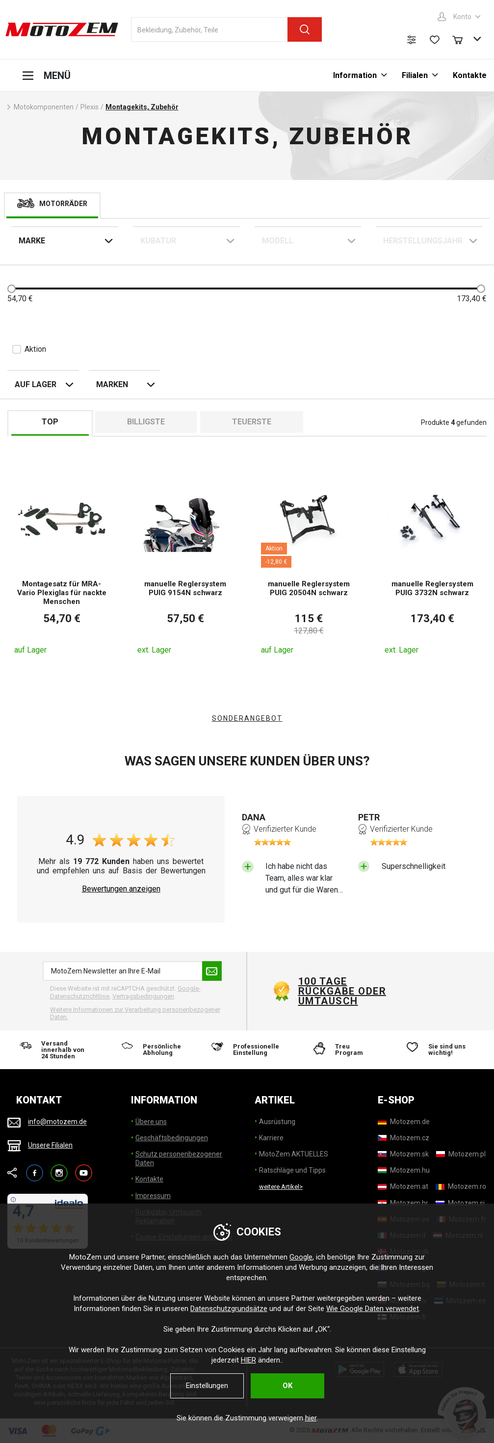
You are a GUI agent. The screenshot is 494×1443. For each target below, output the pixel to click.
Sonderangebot (247, 718)
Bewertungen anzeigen (121, 889)
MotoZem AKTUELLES (293, 1154)
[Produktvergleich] (411, 39)
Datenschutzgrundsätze (228, 1308)
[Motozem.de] (404, 1121)
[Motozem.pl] (461, 1154)
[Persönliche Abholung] (151, 1049)
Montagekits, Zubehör (142, 107)
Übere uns (151, 1122)
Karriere (271, 1138)
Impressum (153, 1196)
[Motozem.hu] (404, 1170)
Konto (462, 17)
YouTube (83, 1168)
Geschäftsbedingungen (171, 1138)
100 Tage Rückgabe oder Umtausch (342, 991)
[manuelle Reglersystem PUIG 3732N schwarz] (432, 563)
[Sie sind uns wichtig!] (438, 1049)
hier (310, 1418)
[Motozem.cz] (403, 1137)
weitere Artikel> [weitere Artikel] (281, 1186)
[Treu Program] (342, 1049)
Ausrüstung (277, 1122)
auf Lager (35, 384)
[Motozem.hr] (403, 1203)
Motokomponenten (44, 107)
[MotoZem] (62, 29)
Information (355, 75)
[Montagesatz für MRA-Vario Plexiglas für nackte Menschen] (62, 563)
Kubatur (158, 240)
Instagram (59, 1168)
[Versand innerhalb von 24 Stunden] (55, 1049)
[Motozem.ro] (461, 1186)
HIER (248, 1360)
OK (287, 1385)
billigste (146, 421)
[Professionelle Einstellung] (247, 1049)
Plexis (89, 107)
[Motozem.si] (460, 1203)
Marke (32, 240)
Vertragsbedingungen (143, 996)
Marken (112, 384)
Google (300, 1257)
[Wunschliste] (434, 39)
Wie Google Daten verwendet (372, 1308)
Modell (277, 240)
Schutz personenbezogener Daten (178, 1158)
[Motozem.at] (403, 1186)
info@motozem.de (57, 1122)
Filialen (415, 75)
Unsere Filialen (50, 1145)
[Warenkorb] (462, 39)
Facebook (34, 1168)
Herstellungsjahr (423, 240)
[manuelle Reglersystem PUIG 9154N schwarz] (185, 563)
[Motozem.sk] (403, 1154)
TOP (50, 421)
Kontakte (470, 75)
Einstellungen (207, 1385)
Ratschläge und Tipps (292, 1170)
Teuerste (251, 421)
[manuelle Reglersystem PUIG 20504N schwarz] (308, 563)
